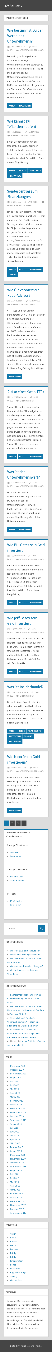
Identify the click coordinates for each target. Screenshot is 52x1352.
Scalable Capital (17, 876)
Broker (22, 170)
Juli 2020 (14, 1081)
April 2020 (15, 1093)
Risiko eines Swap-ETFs (25, 391)
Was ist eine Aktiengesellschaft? (25, 954)
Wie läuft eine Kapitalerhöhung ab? (26, 966)
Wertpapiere (15, 176)
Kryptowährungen (18, 1272)
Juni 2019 (14, 1131)
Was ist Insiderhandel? (25, 687)
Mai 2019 (14, 1135)
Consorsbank (16, 856)
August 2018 (16, 1170)
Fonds (13, 1264)
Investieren (25, 106)
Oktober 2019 (17, 1116)
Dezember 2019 (18, 1108)
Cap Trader (15, 904)
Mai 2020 (14, 1089)
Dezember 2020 (18, 1065)
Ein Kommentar (27, 400)
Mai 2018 (14, 1182)
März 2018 (15, 1189)
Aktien (12, 106)
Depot (13, 1245)
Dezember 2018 (18, 1154)
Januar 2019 (16, 1151)
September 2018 (18, 1166)
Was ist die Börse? (29, 1025)
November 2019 (18, 1112)
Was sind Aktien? (18, 1014)
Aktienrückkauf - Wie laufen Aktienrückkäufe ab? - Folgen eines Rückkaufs (23, 1022)
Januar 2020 (16, 1104)
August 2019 (16, 1124)
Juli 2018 (14, 1174)
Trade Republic (17, 880)
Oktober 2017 (17, 1209)
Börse (22, 731)
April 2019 (15, 1139)
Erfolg (12, 269)
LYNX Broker (16, 901)
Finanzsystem (35, 731)
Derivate (14, 1249)
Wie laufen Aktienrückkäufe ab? (25, 950)
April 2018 (15, 1185)
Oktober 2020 (17, 1069)
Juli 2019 (14, 1127)
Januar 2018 (16, 1197)
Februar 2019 (16, 1147)
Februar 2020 (16, 1100)
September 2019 (18, 1120)
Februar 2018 (16, 1193)
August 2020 (16, 1077)
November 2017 (18, 1205)
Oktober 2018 (17, 1162)
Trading (13, 274)
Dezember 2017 (18, 1201)
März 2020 (15, 1096)
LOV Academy (13, 6)
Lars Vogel (33, 132)
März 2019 (15, 1143)
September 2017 (18, 1212)
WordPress (25, 1346)
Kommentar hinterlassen (32, 50)
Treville (38, 1346)
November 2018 (18, 1158)
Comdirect (15, 852)
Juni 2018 (14, 1178)
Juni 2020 (14, 1085)
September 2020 (18, 1073)
